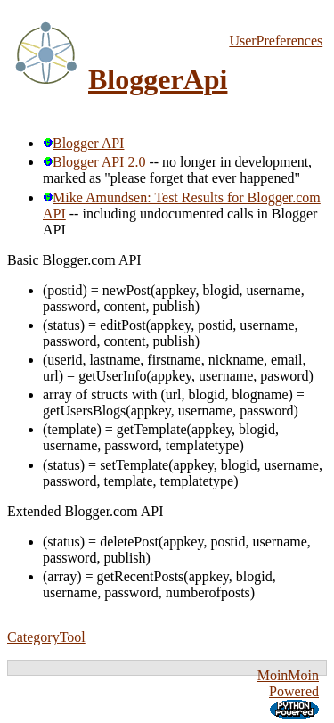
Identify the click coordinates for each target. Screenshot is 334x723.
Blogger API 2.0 (94, 161)
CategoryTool (46, 637)
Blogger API (83, 143)
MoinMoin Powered (288, 683)
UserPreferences (275, 40)
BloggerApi (157, 79)
